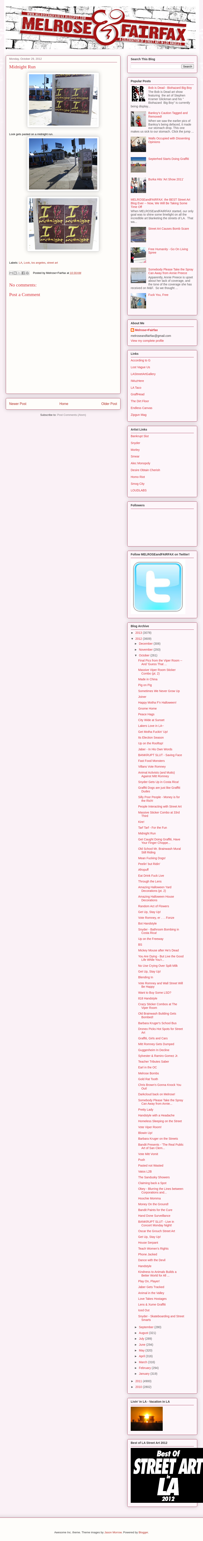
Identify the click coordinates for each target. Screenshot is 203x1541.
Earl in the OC (147, 1067)
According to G (141, 360)
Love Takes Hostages (152, 1298)
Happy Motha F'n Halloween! (157, 702)
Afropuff (143, 869)
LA (20, 262)
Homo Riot (138, 477)
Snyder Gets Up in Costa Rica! (158, 782)
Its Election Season (151, 737)
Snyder (135, 443)
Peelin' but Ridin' (149, 864)
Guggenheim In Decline (153, 1050)
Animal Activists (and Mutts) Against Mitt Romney (156, 774)
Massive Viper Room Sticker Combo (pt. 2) (157, 671)
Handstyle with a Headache (156, 1115)
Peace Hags (146, 714)
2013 (139, 632)
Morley (135, 449)
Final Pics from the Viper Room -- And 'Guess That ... (160, 662)
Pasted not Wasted (150, 1165)
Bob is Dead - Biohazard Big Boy (170, 87)
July (142, 1338)
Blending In (145, 977)
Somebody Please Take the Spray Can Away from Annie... (160, 1102)
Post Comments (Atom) (71, 414)
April (142, 1356)
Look (27, 262)
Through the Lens (150, 881)
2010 (139, 1387)
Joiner (142, 696)
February (145, 1368)
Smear (135, 456)
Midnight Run (147, 833)
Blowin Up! (145, 1133)
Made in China (147, 679)
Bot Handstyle (147, 923)
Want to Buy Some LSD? (154, 992)
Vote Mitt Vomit (148, 1154)
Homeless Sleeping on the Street (160, 1121)
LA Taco (136, 387)
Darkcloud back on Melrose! (156, 1094)
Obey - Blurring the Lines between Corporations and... (160, 1190)
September (146, 1327)
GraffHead (137, 394)
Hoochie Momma (149, 1198)
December (146, 643)
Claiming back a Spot (152, 1183)
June (142, 1344)
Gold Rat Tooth (148, 1079)
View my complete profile (147, 340)
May (142, 1350)
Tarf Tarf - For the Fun (152, 827)
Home (63, 404)
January (144, 1373)
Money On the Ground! (153, 1204)
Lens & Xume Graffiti (152, 1304)
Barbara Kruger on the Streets (158, 1138)
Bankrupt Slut (140, 436)
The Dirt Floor (140, 401)
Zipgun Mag (138, 414)
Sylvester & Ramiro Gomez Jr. (158, 1056)
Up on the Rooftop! (150, 743)
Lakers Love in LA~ (151, 725)
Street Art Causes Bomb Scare (168, 228)
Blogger (143, 1532)
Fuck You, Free (158, 295)
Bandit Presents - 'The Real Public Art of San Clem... (161, 1146)
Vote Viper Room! (149, 1127)
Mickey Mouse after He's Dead (158, 950)
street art (52, 262)
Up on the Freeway (150, 939)
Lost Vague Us (140, 367)
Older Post (109, 404)
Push (141, 1159)
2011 (139, 1381)
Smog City (138, 483)
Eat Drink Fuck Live (151, 875)
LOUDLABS (139, 490)
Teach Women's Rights (153, 1248)
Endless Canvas (141, 408)
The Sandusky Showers (154, 1177)
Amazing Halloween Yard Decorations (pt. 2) (154, 888)
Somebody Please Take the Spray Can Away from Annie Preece (170, 271)
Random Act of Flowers (153, 906)
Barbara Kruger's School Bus (157, 1023)
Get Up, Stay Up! (149, 912)
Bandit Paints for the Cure (155, 1210)
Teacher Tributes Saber (153, 1061)
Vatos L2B (145, 1171)
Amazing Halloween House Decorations (156, 898)
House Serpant (148, 1242)
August (144, 1333)
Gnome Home (147, 708)
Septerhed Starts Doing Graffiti (168, 159)
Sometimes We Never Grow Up (159, 691)
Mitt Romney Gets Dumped (156, 1044)
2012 (139, 638)
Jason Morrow (113, 1532)
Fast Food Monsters (151, 760)
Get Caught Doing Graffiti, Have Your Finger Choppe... (159, 841)
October (144, 655)
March (143, 1362)
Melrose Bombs (148, 1073)
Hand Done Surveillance (154, 1215)
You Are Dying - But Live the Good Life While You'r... (161, 958)
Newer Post (17, 404)
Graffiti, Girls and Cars (153, 1038)
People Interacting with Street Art (160, 806)
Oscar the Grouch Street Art (156, 1231)
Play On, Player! (149, 1281)
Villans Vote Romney (152, 766)
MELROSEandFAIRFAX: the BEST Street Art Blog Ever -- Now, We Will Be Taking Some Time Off (160, 203)
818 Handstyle (147, 998)
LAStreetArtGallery (143, 374)
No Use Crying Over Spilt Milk (158, 965)
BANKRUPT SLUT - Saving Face (160, 755)
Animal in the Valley (151, 1293)
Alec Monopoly (140, 463)
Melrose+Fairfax (146, 330)
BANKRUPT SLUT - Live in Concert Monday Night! (156, 1223)
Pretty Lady (145, 1109)
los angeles (38, 262)
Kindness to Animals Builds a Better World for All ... (157, 1273)
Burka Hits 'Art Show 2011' (166, 179)
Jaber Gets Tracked (151, 1287)
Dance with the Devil (151, 1260)
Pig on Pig (145, 685)
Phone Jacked (147, 1254)
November (146, 649)
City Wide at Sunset (151, 720)
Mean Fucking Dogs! (151, 858)
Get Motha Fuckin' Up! (153, 731)
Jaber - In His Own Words (155, 749)
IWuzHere (137, 381)
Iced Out (143, 1310)
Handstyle (144, 1266)
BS (140, 944)
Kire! (141, 822)
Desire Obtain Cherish (145, 470)
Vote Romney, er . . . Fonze (156, 917)
